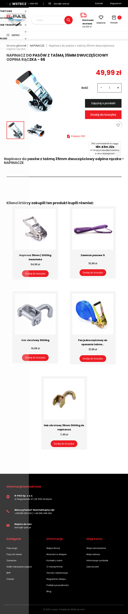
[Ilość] (109, 87)
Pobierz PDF (75, 136)
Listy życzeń (92, 566)
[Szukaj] (52, 20)
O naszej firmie (54, 566)
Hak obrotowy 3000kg (35, 340)
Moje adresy (93, 554)
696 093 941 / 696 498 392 (22, 3)
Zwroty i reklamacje (57, 572)
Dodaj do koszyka (103, 115)
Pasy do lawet (14, 554)
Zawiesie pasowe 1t (93, 255)
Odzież (10, 579)
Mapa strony (53, 548)
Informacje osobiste (97, 560)
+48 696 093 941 (23, 513)
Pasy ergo (12, 548)
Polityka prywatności (57, 585)
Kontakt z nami (54, 560)
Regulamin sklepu (56, 579)
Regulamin (116, 3)
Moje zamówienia (96, 548)
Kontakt (99, 3)
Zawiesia (11, 560)
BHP (8, 572)
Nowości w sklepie (56, 554)
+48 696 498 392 (43, 513)
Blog (48, 591)
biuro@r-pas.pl (59, 3)
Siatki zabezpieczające (19, 566)
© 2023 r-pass (50, 609)
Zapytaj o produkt (103, 103)
